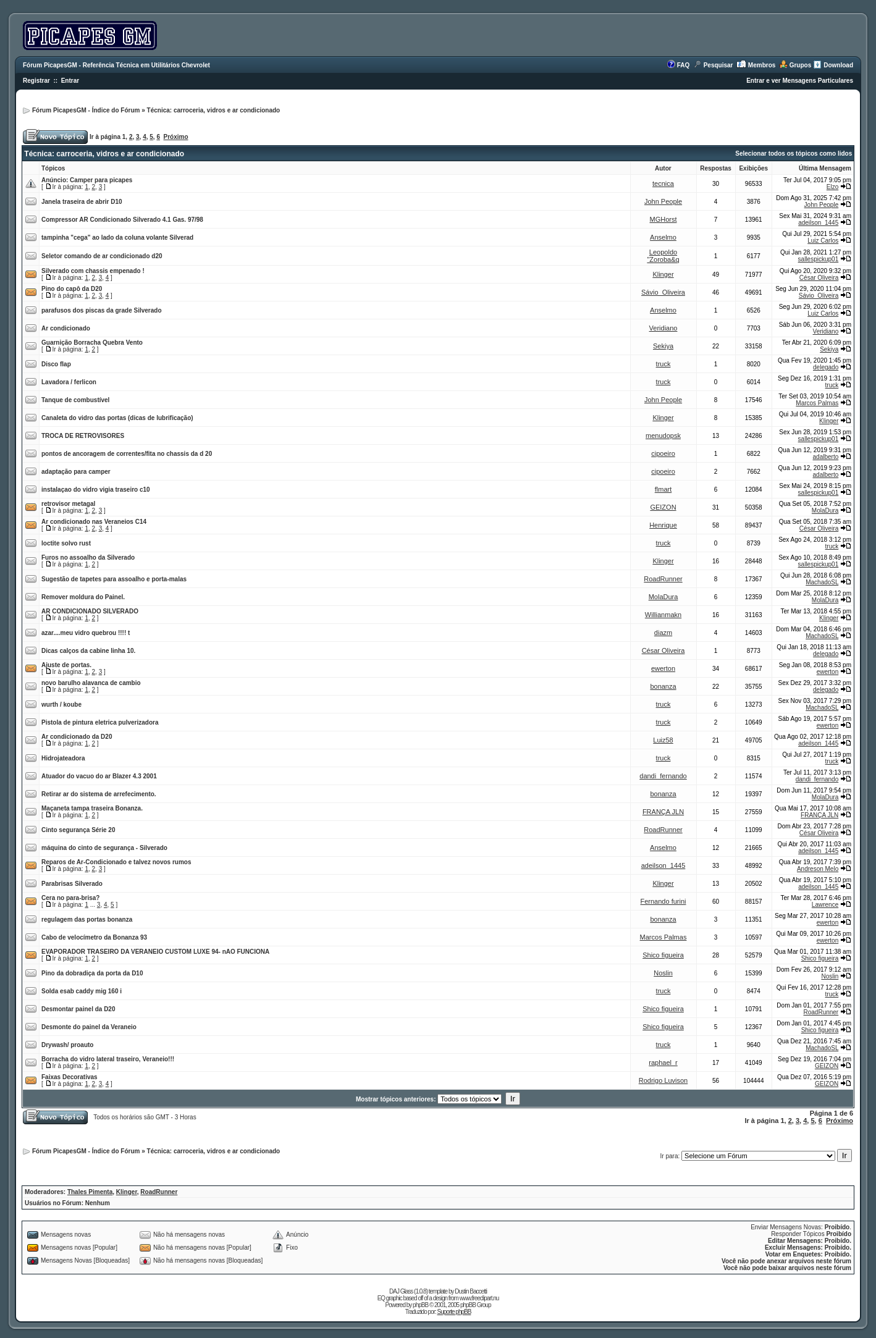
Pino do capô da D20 (71, 288)
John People (663, 201)
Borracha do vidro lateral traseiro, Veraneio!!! (107, 1059)
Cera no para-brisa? (70, 897)
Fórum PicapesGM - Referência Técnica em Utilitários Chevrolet (116, 65)
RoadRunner (663, 579)
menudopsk (663, 435)
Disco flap (56, 364)
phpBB (420, 1305)
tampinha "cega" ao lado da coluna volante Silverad (117, 237)
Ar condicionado (65, 328)
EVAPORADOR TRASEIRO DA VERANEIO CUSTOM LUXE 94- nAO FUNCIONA (155, 951)
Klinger (662, 274)
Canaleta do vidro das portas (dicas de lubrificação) (117, 417)
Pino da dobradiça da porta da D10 (92, 973)
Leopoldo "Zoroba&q (663, 255)
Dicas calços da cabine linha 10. (88, 650)
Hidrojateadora (63, 758)
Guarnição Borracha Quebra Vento (92, 342)
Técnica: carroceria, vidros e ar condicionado (213, 110)
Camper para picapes (101, 180)
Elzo (832, 186)
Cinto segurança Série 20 (78, 830)
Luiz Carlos (822, 240)
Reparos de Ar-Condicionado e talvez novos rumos (116, 862)
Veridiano (663, 328)
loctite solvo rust (66, 543)
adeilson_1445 (818, 222)
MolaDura (825, 510)
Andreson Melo (817, 868)
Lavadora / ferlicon (68, 382)
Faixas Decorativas (69, 1077)
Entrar (70, 80)
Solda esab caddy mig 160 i (81, 991)
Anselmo (663, 237)
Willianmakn (663, 614)
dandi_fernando (662, 776)
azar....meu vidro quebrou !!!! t (85, 632)
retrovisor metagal (68, 503)
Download (838, 65)
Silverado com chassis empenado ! (93, 270)
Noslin (663, 973)
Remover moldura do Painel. (83, 597)
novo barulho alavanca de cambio (91, 683)
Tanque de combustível (75, 400)
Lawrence (825, 904)
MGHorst (663, 219)
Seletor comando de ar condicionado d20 (101, 256)
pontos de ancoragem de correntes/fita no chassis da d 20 (126, 453)
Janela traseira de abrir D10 (81, 201)
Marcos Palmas (817, 403)
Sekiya (663, 346)
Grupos (801, 65)
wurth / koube (61, 704)
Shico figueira (663, 955)
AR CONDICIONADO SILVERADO (89, 611)
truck (663, 364)
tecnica (663, 183)
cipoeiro (663, 453)
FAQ (683, 65)
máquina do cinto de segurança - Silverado (104, 847)
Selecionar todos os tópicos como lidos (793, 153)
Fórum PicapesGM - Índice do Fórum (86, 110)
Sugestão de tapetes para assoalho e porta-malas (114, 579)
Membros (761, 65)
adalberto (826, 456)
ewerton (663, 668)
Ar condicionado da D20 (76, 736)
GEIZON (663, 507)
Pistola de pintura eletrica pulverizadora (100, 722)
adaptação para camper (76, 471)
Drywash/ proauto (67, 1044)
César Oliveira (818, 277)
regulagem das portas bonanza (86, 919)
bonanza (663, 686)
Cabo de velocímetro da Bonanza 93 (94, 937)
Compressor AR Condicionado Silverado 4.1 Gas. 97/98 (122, 219)
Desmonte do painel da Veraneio (89, 1027)
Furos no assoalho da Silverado (88, 557)
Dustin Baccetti (471, 1291)
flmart (663, 489)
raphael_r (663, 1062)
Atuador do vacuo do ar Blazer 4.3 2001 (99, 776)
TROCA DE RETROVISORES (82, 435)
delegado (825, 367)
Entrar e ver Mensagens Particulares (799, 80)
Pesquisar (718, 65)
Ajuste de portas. (66, 665)
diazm (663, 632)
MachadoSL (822, 582)
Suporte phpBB (454, 1311)
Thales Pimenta (89, 1192)
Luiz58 (663, 740)
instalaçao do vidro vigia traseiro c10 (95, 489)
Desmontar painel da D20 (78, 1009)
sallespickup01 (818, 259)
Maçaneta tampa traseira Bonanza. (92, 808)
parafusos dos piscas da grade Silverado (101, 310)
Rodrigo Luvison (663, 1080)
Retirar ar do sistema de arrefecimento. (98, 794)
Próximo (176, 136)
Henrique (663, 525)
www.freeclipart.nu (479, 1298)
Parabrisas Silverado (72, 883)
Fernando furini (663, 901)
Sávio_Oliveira (663, 292)
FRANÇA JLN (663, 811)
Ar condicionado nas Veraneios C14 (93, 521)
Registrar (36, 80)
